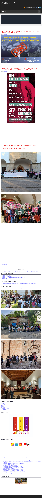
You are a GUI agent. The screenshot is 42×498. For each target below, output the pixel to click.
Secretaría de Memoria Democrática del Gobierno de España (13, 470)
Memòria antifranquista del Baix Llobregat (10, 465)
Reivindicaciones (4, 409)
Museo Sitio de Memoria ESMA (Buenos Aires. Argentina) (12, 466)
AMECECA (8, 3)
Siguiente (33, 271)
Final (37, 271)
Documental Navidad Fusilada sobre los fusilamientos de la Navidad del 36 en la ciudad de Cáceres (19, 283)
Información (3, 406)
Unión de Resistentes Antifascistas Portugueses (11, 473)
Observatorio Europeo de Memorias (9, 468)
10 (27, 271)
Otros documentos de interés (6, 278)
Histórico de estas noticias (20, 485)
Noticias (2, 405)
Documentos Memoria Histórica (6, 276)
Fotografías (3, 407)
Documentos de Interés (5, 408)
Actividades (5, 34)
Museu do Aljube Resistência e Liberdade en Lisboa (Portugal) (13, 467)
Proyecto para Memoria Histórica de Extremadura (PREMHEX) (13, 469)
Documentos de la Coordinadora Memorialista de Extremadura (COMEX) (13, 277)
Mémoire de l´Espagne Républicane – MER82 (10, 464)
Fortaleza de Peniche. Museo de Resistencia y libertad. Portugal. (14, 463)
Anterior (9, 271)
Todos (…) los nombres (6, 472)
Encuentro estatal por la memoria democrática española (12, 459)
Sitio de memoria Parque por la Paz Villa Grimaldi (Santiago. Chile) (14, 471)
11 (29, 271)
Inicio (5, 271)
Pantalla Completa (4, 264)
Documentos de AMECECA (5, 275)
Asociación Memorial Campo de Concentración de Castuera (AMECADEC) (15, 452)
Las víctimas (3, 404)
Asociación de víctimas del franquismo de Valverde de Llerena (13, 451)
